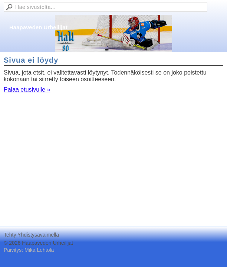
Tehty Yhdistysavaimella (31, 235)
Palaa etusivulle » (27, 89)
